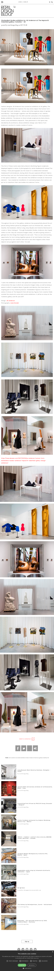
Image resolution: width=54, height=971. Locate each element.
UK (48, 757)
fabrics (32, 757)
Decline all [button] (32, 965)
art (9, 757)
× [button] (52, 951)
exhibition (23, 757)
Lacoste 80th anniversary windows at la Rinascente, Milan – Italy (35, 787)
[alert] (27, 960)
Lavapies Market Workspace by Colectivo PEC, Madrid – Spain (33, 854)
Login (20, 2)
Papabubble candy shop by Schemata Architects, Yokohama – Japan (34, 871)
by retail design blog (23, 773)
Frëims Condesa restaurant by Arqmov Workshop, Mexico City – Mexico (34, 821)
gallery (40, 757)
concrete (17, 757)
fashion (36, 757)
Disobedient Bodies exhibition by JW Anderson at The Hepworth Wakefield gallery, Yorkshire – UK (25, 21)
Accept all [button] (22, 965)
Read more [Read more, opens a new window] (36, 958)
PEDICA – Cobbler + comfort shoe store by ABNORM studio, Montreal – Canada (34, 837)
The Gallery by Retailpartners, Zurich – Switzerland (35, 904)
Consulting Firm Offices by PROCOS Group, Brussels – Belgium (35, 804)
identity (45, 757)
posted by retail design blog (9, 25)
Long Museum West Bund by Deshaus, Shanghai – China (34, 770)
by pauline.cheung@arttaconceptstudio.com (29, 890)
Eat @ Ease (21, 888)
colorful (13, 757)
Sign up (25, 2)
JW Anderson (10, 300)
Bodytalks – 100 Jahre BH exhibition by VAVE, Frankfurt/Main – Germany (32, 921)
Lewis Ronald (14, 303)
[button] (7, 961)
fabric (27, 757)
